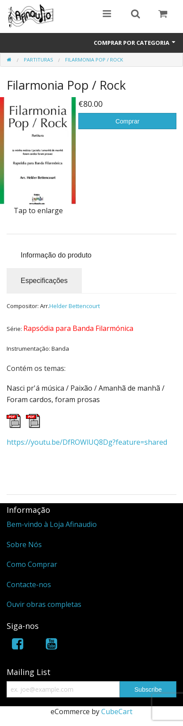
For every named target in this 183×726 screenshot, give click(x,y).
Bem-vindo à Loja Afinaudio (52, 524)
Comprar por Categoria (135, 43)
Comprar (127, 121)
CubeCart (116, 711)
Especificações (44, 280)
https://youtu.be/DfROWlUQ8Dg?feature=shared (87, 442)
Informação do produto (56, 255)
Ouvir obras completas (44, 604)
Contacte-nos (29, 584)
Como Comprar (32, 564)
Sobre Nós (24, 544)
